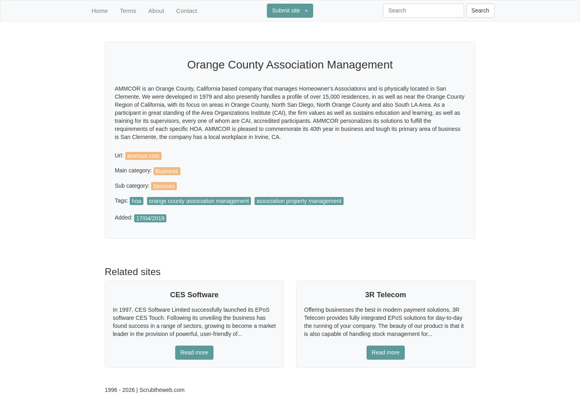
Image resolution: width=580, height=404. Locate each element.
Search (480, 10)
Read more (194, 352)
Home (100, 10)
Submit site (290, 10)
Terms (128, 10)
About (156, 10)
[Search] (423, 11)
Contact (186, 10)
